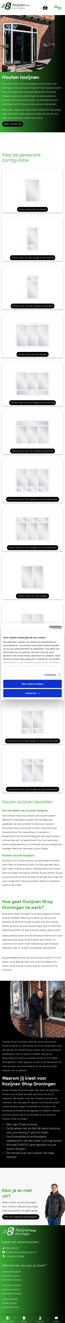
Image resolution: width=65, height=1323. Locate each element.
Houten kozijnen (10, 1299)
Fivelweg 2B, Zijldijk (13, 1256)
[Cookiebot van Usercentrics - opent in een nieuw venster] (49, 627)
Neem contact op (12, 124)
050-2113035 (10, 1248)
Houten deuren (9, 1303)
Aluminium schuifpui (12, 1293)
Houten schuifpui (10, 1307)
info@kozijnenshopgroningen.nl (19, 1252)
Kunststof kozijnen (11, 1271)
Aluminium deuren (11, 1289)
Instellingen (50, 675)
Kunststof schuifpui (12, 1279)
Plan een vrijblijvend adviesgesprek (20, 1216)
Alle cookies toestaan (32, 684)
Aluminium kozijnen (11, 1285)
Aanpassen (32, 693)
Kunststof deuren (11, 1275)
